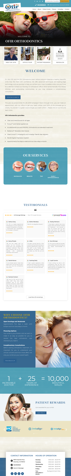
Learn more (40, 411)
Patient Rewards (65, 1)
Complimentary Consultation (52, 1)
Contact (67, 9)
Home (34, 9)
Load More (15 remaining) (35, 295)
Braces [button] (54, 9)
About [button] (39, 9)
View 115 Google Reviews (34, 213)
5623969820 (41, 5)
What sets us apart (12, 96)
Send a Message (18, 465)
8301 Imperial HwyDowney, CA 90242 (19, 458)
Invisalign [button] (60, 9)
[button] (66, 427)
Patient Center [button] (47, 9)
